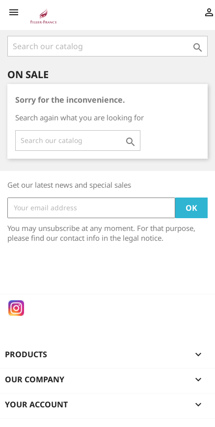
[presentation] (89, 270)
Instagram (16, 308)
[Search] (107, 46)
